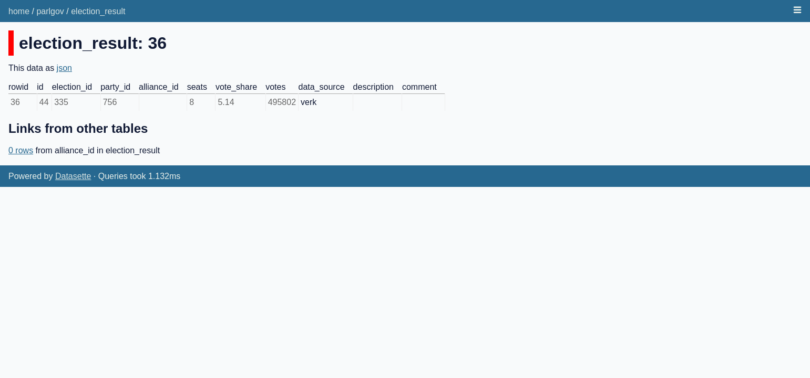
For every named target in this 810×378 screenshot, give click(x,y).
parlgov (50, 11)
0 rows (20, 150)
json (64, 68)
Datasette (73, 176)
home (18, 11)
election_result (98, 11)
